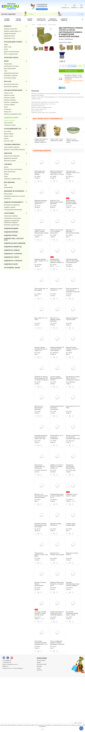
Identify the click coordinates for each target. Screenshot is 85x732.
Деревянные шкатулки (10, 158)
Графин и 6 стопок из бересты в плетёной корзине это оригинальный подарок (57, 467)
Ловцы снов (7, 111)
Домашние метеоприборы (14, 191)
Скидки (39, 662)
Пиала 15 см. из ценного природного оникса (72, 140)
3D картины (7, 109)
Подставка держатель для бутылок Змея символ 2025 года (41, 437)
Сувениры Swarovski (12, 144)
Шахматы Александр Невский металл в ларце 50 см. (41, 202)
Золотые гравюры (9, 104)
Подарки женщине (7, 19)
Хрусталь (7, 81)
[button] (82, 19)
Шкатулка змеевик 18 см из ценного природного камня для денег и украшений (73, 291)
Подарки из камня (11, 117)
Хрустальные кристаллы (11, 84)
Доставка (39, 666)
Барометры (7, 198)
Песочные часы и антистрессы (13, 169)
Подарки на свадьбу (12, 250)
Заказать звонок (42, 9)
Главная (33, 24)
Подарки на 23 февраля (13, 260)
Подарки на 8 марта (11, 257)
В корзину (72, 66)
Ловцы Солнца (8, 93)
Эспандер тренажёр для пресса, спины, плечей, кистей (40, 613)
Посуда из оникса (9, 120)
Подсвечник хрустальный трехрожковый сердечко (70, 467)
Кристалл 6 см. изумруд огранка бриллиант (55, 319)
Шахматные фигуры (10, 33)
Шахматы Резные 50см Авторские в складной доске (57, 584)
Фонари (6, 174)
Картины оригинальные (13, 90)
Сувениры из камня (10, 125)
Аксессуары (7, 131)
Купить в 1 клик (71, 71)
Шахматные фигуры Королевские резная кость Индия (41, 525)
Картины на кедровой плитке (13, 114)
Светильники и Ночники (11, 66)
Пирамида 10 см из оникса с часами (71, 495)
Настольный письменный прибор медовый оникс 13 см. (41, 642)
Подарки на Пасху (11, 264)
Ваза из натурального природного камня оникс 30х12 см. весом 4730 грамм (57, 173)
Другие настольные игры (11, 51)
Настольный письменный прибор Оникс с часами (72, 613)
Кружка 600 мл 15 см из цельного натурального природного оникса (56, 438)
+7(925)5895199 (6, 660)
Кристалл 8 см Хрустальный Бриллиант (39, 407)
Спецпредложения (42, 151)
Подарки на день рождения (52, 19)
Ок (42, 729)
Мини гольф (7, 47)
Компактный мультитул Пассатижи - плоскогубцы (57, 407)
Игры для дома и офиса (13, 42)
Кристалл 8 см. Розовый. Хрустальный (57, 553)
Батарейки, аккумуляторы (11, 225)
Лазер (6, 176)
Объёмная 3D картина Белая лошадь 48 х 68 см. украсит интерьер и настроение (41, 379)
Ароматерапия (8, 187)
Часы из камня (8, 122)
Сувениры (8, 164)
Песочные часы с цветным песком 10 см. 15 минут (73, 172)
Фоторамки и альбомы (10, 75)
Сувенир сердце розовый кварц (70, 524)
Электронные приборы (11, 216)
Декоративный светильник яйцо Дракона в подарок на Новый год (57, 261)
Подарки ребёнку (29, 19)
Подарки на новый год (64, 19)
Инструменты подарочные (12, 205)
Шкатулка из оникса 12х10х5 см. (56, 289)
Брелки (6, 167)
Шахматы (7, 26)
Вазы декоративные (10, 68)
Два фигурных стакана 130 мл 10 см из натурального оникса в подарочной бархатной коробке (73, 380)
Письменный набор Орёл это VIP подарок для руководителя (72, 260)
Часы (5, 70)
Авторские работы (11, 57)
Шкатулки (8, 153)
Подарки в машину (9, 207)
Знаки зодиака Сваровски (11, 147)
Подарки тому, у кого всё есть (41, 19)
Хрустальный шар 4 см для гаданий (41, 289)
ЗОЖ (5, 185)
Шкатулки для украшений (11, 156)
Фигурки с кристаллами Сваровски (14, 149)
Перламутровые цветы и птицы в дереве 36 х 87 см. (57, 495)
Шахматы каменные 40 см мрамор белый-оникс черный (57, 349)
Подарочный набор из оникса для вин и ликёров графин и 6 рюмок (41, 141)
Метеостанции (8, 193)
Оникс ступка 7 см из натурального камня (56, 139)
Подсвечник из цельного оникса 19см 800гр (41, 554)
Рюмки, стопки (8, 136)
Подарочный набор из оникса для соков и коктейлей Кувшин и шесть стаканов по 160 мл (57, 615)
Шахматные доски (9, 36)
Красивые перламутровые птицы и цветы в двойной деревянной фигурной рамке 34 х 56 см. (72, 585)
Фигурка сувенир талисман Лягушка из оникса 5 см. (41, 349)
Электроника (9, 213)
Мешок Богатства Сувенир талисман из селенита (72, 349)
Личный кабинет (41, 660)
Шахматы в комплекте (10, 29)
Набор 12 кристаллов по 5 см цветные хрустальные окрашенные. (56, 232)
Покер (6, 49)
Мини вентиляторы (9, 171)
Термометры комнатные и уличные (14, 196)
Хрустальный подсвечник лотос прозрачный (40, 466)
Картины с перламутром (11, 102)
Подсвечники (8, 64)
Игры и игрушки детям (11, 54)
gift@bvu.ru (5, 666)
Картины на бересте (10, 100)
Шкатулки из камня (10, 160)
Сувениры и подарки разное (12, 178)
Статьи (38, 668)
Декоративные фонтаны (11, 73)
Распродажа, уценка (12, 267)
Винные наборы (8, 133)
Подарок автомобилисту (13, 202)
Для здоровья (9, 182)
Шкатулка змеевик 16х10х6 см (55, 524)
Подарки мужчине (18, 19)
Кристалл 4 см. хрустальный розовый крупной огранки (41, 495)
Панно (6, 107)
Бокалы (6, 138)
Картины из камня (9, 97)
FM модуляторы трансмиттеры (13, 209)
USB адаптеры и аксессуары (12, 218)
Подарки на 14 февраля (13, 253)
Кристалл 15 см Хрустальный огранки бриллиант (56, 202)
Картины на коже (9, 95)
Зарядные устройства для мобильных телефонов (11, 221)
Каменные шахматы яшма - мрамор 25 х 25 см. (41, 260)
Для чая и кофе (8, 141)
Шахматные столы (9, 38)
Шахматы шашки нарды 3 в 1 (12, 31)
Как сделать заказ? (42, 664)
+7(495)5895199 (6, 662)
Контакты (39, 670)
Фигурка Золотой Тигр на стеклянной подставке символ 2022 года (73, 438)
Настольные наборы (10, 78)
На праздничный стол (12, 128)
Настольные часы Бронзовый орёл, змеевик (40, 172)
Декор (6, 61)
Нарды (6, 44)
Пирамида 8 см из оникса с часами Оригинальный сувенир (41, 231)
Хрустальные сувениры (11, 86)
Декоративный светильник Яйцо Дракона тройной (71, 202)
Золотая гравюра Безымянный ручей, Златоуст (56, 378)
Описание (35, 91)
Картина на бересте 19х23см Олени (72, 318)
